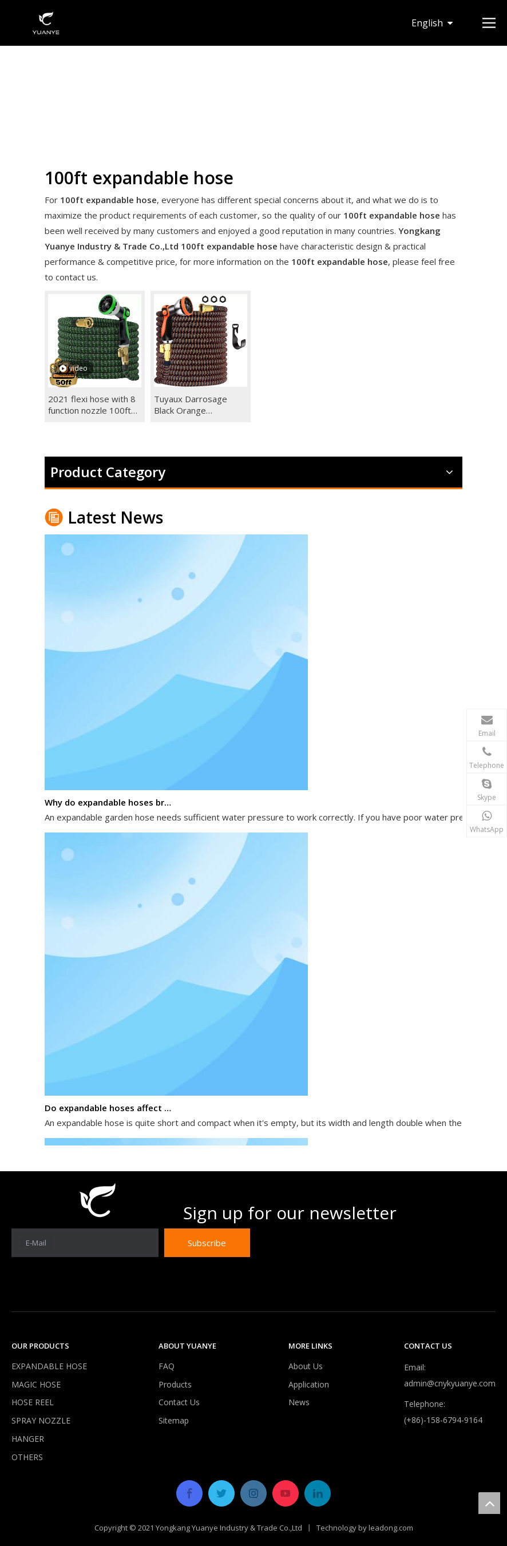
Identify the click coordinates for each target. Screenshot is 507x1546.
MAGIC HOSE (36, 1384)
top (489, 1503)
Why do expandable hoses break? (109, 805)
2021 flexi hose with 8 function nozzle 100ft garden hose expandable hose (92, 404)
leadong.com (391, 1528)
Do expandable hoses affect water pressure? (109, 1111)
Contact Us (179, 1402)
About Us (305, 1366)
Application (308, 1384)
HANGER (27, 1438)
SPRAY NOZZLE (40, 1420)
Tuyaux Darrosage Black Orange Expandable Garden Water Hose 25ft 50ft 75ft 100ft (197, 404)
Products (175, 1384)
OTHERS (27, 1457)
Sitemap (174, 1420)
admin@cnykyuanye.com (450, 1383)
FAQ (167, 1366)
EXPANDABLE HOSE (49, 1366)
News (299, 1402)
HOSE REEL (32, 1402)
